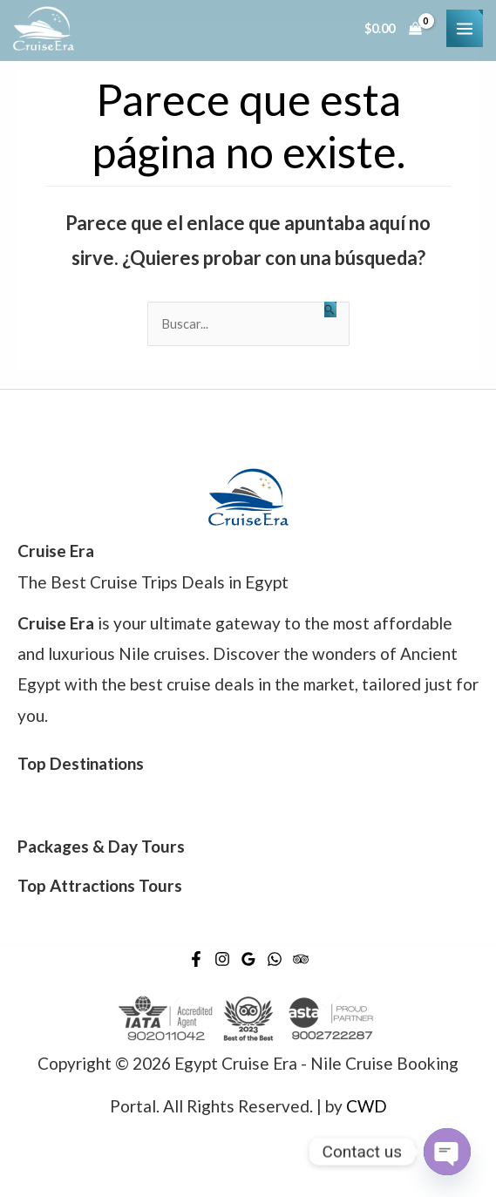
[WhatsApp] (274, 959)
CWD (366, 1106)
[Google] (248, 959)
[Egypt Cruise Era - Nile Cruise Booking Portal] (43, 28)
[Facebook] (196, 959)
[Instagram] (222, 959)
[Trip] (301, 959)
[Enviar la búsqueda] (330, 309)
